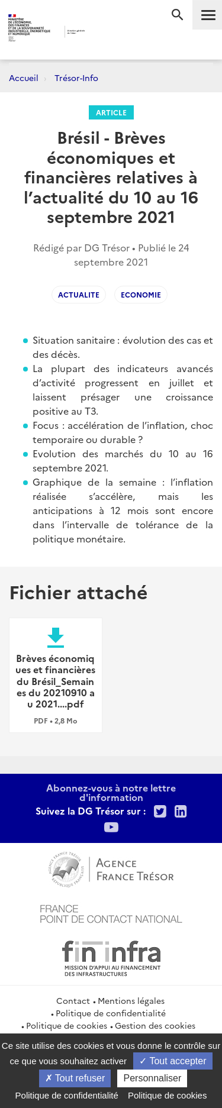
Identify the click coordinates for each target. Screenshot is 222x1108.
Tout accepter (172, 1061)
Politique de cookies (66, 1025)
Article (111, 112)
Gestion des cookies (155, 1025)
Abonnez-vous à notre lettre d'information (111, 792)
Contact (73, 1000)
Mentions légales (131, 1000)
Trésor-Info (76, 77)
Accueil (23, 77)
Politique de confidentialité (111, 1013)
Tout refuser (75, 1078)
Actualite (78, 294)
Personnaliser (152, 1078)
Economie (141, 294)
